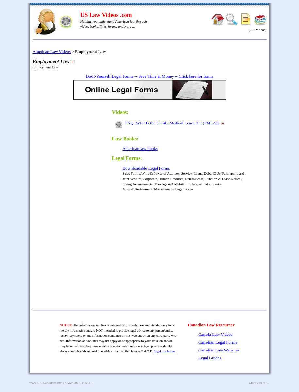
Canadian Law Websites (218, 350)
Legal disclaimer (164, 351)
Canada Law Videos (215, 334)
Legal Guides (209, 357)
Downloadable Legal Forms (146, 168)
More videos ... (259, 382)
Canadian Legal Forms (217, 342)
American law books (140, 148)
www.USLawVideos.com (46, 382)
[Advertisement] (78, 203)
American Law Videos (52, 51)
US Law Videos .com (106, 15)
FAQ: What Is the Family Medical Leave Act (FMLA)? (172, 123)
